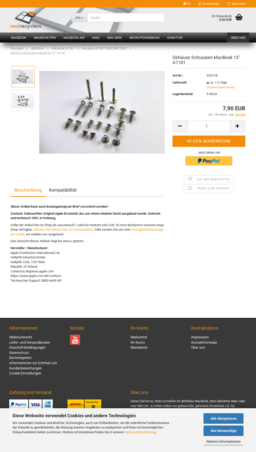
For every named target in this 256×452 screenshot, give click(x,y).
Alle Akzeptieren (223, 418)
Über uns (238, 38)
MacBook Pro (45, 38)
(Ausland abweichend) (220, 88)
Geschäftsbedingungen (27, 347)
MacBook (18, 38)
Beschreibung (28, 190)
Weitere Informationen (223, 441)
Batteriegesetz (20, 358)
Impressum (200, 337)
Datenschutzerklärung (140, 432)
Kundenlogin (209, 4)
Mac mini (114, 38)
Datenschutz (19, 353)
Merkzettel (236, 4)
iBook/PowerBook (144, 38)
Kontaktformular (204, 342)
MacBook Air (74, 38)
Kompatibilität (63, 190)
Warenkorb (139, 347)
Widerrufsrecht (20, 337)
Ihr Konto (137, 342)
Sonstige (174, 38)
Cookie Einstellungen (25, 373)
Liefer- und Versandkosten (29, 342)
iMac (96, 38)
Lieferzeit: (179, 84)
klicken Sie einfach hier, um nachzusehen (63, 229)
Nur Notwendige (223, 431)
